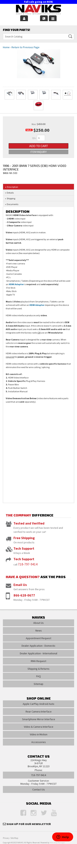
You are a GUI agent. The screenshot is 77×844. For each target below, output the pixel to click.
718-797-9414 (28, 564)
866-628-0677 (24, 595)
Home (6, 47)
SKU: (6, 173)
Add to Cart (38, 146)
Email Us (20, 585)
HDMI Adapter (16, 284)
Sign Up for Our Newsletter (29, 824)
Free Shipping (24, 538)
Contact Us (38, 789)
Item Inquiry (38, 151)
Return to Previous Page (25, 47)
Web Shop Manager (57, 842)
